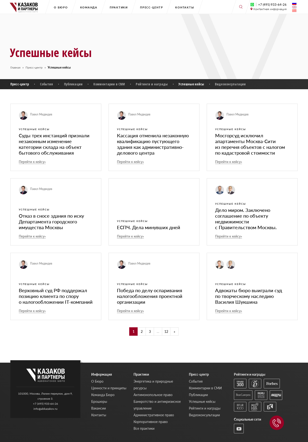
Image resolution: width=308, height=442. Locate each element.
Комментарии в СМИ (109, 84)
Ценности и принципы (108, 388)
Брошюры (99, 401)
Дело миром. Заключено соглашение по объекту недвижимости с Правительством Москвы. (246, 218)
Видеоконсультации (230, 84)
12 (166, 331)
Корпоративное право (151, 422)
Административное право (154, 415)
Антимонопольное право (153, 395)
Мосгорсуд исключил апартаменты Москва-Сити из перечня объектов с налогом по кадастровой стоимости (250, 144)
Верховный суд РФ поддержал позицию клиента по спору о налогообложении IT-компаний (56, 296)
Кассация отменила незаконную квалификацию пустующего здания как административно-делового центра (153, 144)
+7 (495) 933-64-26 (272, 4)
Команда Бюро (103, 395)
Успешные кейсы (191, 84)
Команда (88, 7)
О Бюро (61, 7)
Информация (101, 374)
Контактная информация (270, 9)
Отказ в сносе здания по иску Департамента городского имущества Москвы (51, 221)
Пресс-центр (151, 7)
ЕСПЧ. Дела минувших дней (148, 227)
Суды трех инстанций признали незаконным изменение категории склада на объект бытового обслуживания (54, 144)
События (46, 84)
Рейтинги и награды (152, 84)
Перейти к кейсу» (32, 162)
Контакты (184, 7)
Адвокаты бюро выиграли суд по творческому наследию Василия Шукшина (248, 296)
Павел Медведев (41, 114)
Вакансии (98, 408)
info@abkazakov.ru (45, 408)
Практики (119, 7)
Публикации (73, 84)
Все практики (144, 428)
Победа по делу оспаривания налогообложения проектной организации (149, 296)
